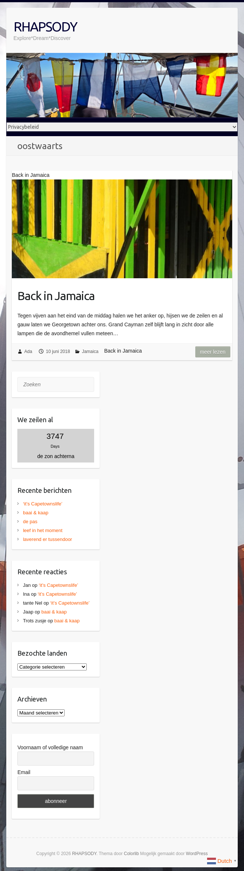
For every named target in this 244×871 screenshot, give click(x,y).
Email (23, 772)
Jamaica (90, 351)
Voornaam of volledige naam (50, 747)
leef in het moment (42, 530)
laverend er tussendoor (47, 539)
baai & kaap (35, 512)
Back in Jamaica (55, 295)
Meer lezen (213, 352)
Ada (28, 351)
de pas (30, 521)
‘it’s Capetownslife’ (42, 504)
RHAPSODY (45, 26)
